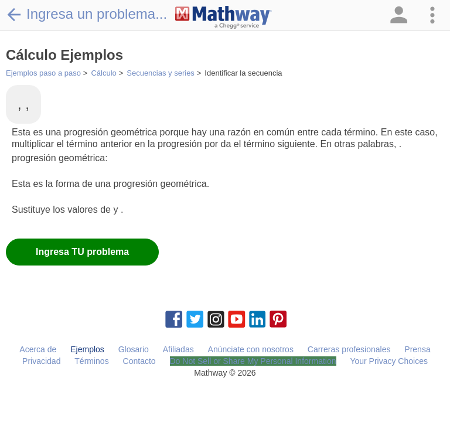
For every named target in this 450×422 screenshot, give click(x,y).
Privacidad (41, 361)
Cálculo (103, 73)
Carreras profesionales (349, 349)
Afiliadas (178, 349)
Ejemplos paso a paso (43, 73)
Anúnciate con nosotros (251, 349)
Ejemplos (87, 349)
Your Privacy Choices (389, 361)
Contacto (139, 361)
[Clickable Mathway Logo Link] (223, 17)
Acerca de (37, 349)
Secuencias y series (161, 73)
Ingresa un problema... (86, 14)
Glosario (133, 349)
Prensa (417, 349)
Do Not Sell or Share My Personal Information (253, 361)
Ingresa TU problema (82, 252)
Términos (91, 361)
